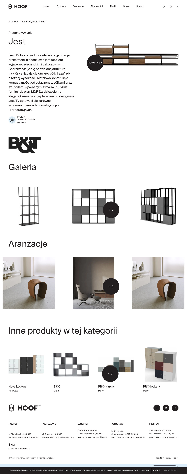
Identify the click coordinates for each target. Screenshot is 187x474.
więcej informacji (170, 470)
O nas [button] (126, 6)
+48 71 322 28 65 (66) (120, 437)
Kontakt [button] (140, 6)
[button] (107, 209)
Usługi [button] (46, 6)
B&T (43, 22)
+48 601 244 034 (49, 437)
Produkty (61, 6)
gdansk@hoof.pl (100, 437)
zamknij (156, 470)
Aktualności (97, 6)
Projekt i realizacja (163, 458)
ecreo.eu (175, 458)
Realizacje (78, 6)
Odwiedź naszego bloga (19, 449)
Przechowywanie (29, 22)
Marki (113, 6)
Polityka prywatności (47, 458)
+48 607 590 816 (16, 437)
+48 (80, 437)
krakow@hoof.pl (171, 437)
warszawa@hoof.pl (66, 437)
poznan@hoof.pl (31, 437)
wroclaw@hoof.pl (137, 437)
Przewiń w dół (95, 63)
